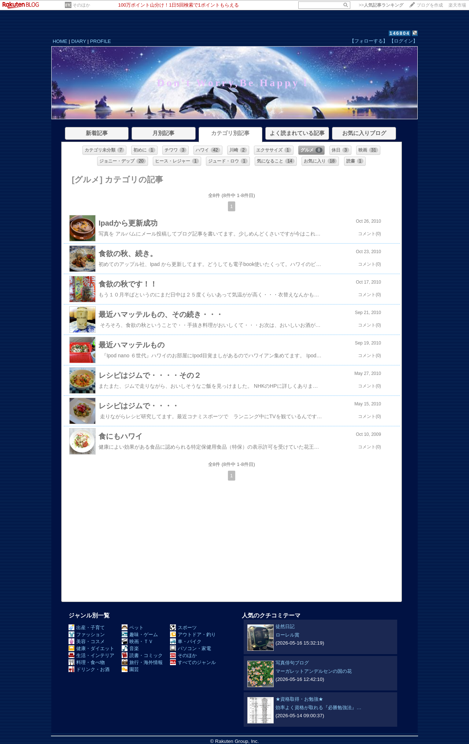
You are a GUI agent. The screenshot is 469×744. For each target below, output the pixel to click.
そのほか (81, 5)
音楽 (130, 648)
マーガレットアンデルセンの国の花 (314, 671)
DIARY (78, 41)
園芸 (130, 669)
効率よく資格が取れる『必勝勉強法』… (318, 707)
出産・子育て (87, 627)
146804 (399, 33)
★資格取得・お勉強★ (299, 699)
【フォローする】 (369, 41)
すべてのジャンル (193, 662)
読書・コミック (142, 655)
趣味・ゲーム (140, 634)
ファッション (87, 634)
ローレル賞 (287, 635)
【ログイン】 (403, 41)
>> (381, 5)
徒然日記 (285, 626)
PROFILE (100, 41)
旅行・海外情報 (142, 662)
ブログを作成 (430, 5)
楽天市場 (457, 5)
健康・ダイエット (91, 648)
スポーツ (183, 627)
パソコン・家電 (190, 648)
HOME (60, 41)
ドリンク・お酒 (89, 669)
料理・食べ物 (87, 662)
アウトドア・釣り (193, 634)
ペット (133, 627)
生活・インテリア (91, 655)
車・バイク (186, 641)
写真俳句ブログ (292, 662)
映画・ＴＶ (137, 641)
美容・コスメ (87, 641)
